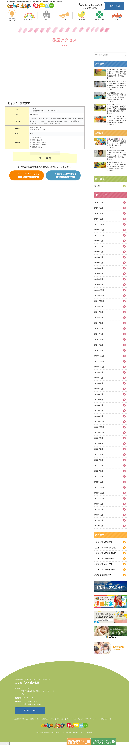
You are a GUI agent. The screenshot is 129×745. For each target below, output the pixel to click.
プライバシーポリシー (91, 718)
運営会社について (106, 718)
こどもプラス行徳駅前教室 (105, 553)
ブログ (52, 718)
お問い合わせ (114, 6)
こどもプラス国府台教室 (104, 559)
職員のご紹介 (60, 718)
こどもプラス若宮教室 (103, 575)
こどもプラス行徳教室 (103, 542)
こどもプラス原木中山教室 (105, 548)
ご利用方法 (45, 718)
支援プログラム (34, 718)
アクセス (80, 718)
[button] (124, 55)
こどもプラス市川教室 (103, 564)
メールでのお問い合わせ (28, 175)
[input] (110, 55)
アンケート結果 (71, 718)
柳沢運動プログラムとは (21, 718)
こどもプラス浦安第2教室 (104, 570)
